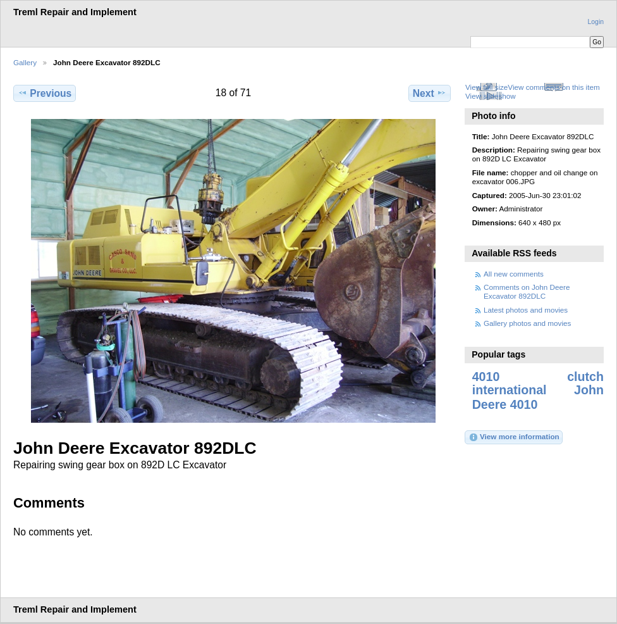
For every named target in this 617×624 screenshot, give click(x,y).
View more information (513, 437)
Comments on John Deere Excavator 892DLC (527, 291)
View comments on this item (553, 87)
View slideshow (490, 96)
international (509, 390)
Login (596, 21)
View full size (486, 87)
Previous (44, 93)
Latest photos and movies (526, 310)
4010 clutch (538, 377)
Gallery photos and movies (527, 323)
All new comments (514, 274)
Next (429, 93)
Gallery (25, 62)
